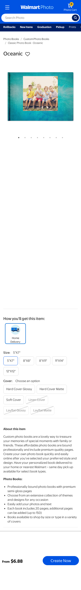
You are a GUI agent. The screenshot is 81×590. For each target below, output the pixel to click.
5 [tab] (43, 137)
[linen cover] (37, 399)
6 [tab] (49, 137)
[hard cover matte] (52, 389)
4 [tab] (37, 137)
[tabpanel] (40, 96)
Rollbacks (9, 27)
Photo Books (11, 39)
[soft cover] (13, 399)
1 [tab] (18, 137)
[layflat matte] (42, 410)
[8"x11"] (43, 360)
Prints (72, 27)
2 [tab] (24, 137)
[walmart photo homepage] (37, 7)
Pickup (60, 27)
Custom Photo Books (36, 39)
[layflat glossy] (16, 410)
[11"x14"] (59, 360)
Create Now (61, 560)
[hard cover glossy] (19, 389)
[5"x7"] (10, 360)
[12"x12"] (11, 371)
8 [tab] (62, 137)
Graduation (44, 27)
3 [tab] (30, 137)
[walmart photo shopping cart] (70, 7)
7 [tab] (55, 137)
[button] (27, 54)
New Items (26, 27)
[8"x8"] (27, 360)
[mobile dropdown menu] (7, 7)
